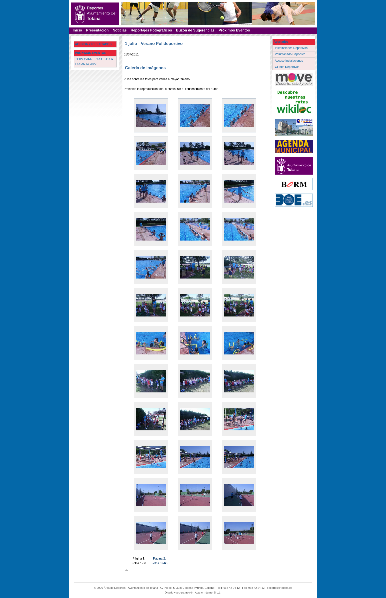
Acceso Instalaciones (289, 60)
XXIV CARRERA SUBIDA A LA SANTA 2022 (94, 61)
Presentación (97, 30)
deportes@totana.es (279, 587)
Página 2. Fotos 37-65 (159, 561)
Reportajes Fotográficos (151, 30)
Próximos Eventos (234, 30)
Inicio (77, 30)
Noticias (120, 30)
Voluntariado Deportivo (290, 54)
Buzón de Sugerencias (195, 30)
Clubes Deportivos (287, 67)
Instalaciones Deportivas (291, 48)
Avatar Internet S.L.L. (208, 592)
